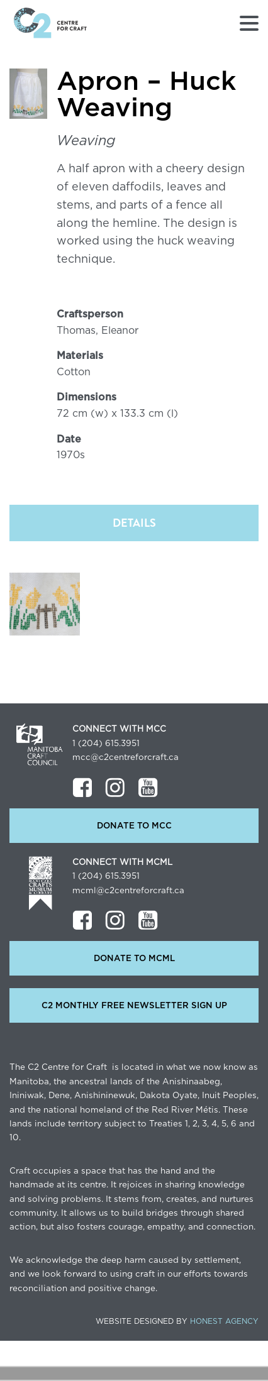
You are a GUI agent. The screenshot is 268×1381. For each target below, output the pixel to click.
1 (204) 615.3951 (106, 743)
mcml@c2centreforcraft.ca (128, 890)
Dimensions (86, 397)
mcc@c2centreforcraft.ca (125, 757)
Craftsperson (90, 314)
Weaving (86, 141)
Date (69, 439)
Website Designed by (177, 1321)
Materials (80, 356)
